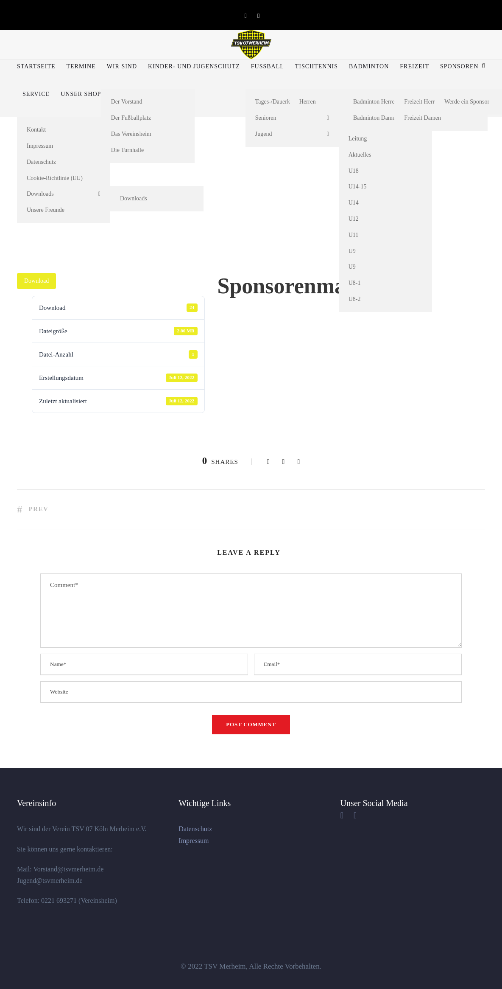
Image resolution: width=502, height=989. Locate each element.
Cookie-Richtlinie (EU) (55, 178)
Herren (307, 101)
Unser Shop (81, 94)
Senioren (265, 118)
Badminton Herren (375, 101)
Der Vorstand (126, 101)
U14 (354, 202)
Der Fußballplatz (131, 118)
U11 (354, 235)
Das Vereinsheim (131, 134)
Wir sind (122, 66)
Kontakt (36, 129)
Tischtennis (316, 66)
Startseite (36, 66)
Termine (80, 66)
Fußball (267, 66)
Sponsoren (459, 66)
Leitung (358, 138)
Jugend (263, 134)
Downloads (40, 194)
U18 (354, 171)
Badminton (369, 66)
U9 (352, 251)
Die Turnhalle (127, 150)
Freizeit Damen (422, 118)
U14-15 (358, 186)
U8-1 (355, 283)
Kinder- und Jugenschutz (194, 66)
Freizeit (414, 66)
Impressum (40, 146)
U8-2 (355, 299)
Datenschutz (41, 162)
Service (36, 94)
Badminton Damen (375, 118)
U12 (354, 219)
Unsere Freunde (45, 210)
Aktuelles (360, 155)
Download (36, 281)
